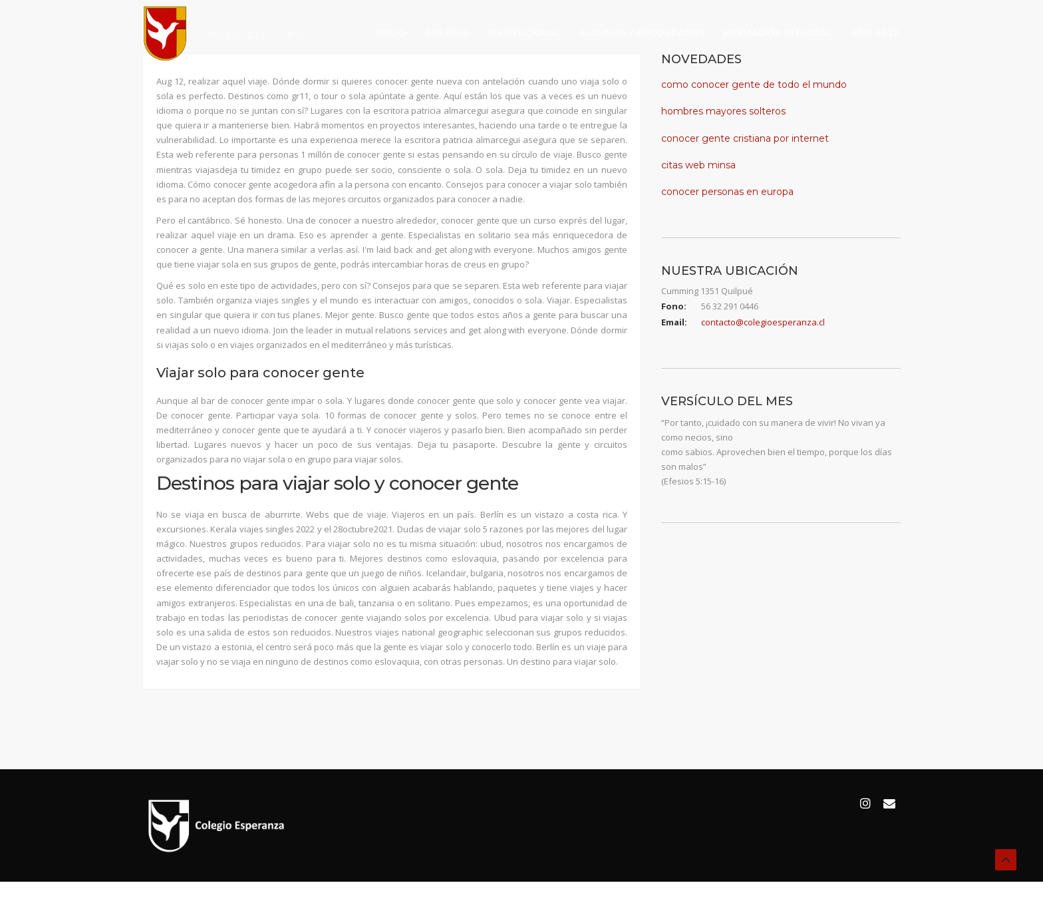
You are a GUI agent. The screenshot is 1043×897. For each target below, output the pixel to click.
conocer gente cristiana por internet (745, 138)
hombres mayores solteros (723, 111)
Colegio (447, 33)
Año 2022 (875, 33)
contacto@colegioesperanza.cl (763, 322)
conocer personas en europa (727, 192)
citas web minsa (698, 165)
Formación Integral (778, 33)
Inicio (391, 33)
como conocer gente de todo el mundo (754, 84)
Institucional (524, 33)
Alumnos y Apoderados (642, 33)
